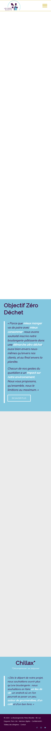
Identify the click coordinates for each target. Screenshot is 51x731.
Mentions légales (24, 721)
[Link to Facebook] (37, 728)
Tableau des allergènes (11, 725)
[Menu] (43, 5)
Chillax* (25, 663)
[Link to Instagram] (41, 728)
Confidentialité (37, 721)
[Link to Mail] (45, 728)
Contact (23, 725)
